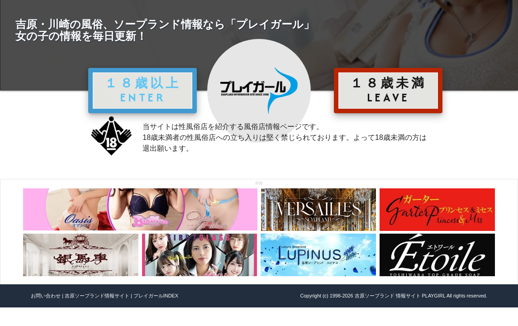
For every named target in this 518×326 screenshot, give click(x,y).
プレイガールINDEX (155, 295)
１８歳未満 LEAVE (388, 90)
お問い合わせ (46, 295)
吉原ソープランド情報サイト (97, 295)
